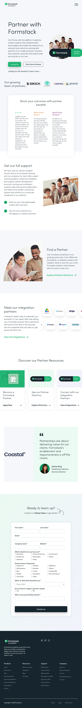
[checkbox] (39, 557)
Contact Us (14, 64)
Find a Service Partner (33, 64)
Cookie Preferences (65, 676)
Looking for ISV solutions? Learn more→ (24, 71)
